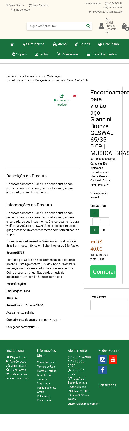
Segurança (43, 383)
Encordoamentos (104, 54)
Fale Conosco (22, 9)
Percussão (111, 44)
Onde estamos (18, 374)
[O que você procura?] (88, 26)
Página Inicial (18, 357)
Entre (109, 26)
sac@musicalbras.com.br (83, 403)
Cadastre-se (111, 30)
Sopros (21, 54)
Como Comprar (46, 362)
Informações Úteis (46, 353)
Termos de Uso (46, 366)
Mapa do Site (18, 366)
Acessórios (70, 54)
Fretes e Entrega (46, 371)
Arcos (62, 44)
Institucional (15, 350)
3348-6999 (114, 3)
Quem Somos (16, 5)
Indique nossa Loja (17, 378)
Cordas (84, 44)
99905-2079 (113, 7)
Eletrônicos (36, 44)
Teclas (44, 54)
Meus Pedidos (40, 5)
